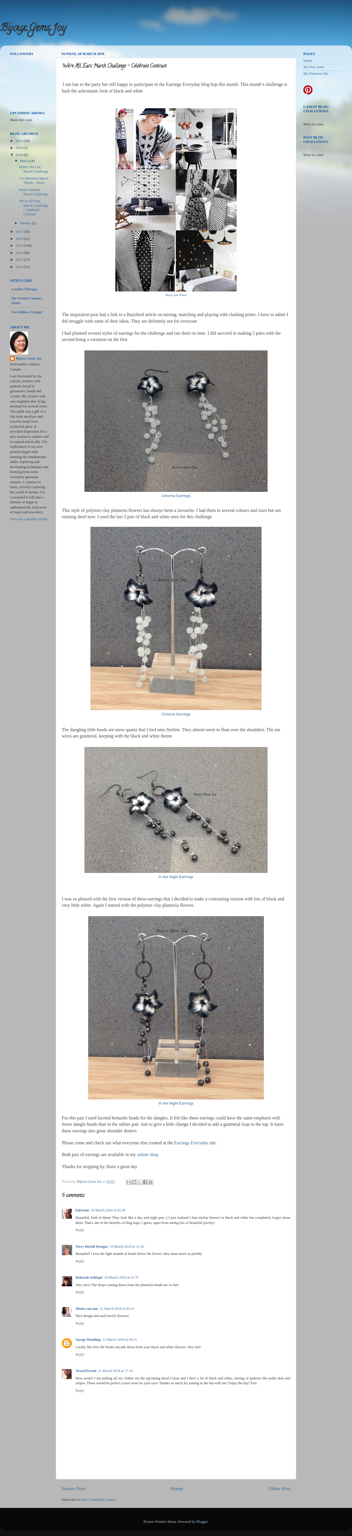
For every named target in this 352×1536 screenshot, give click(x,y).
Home (177, 1488)
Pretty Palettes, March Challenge (33, 192)
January (26, 223)
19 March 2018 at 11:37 (121, 1277)
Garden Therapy (24, 289)
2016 (19, 239)
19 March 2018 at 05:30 (108, 1210)
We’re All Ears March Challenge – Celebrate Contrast (33, 207)
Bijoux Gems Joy (33, 29)
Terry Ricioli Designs (92, 1247)
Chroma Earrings (176, 496)
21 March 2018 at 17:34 (115, 1371)
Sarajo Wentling (88, 1340)
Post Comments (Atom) (98, 1500)
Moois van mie (87, 1309)
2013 (19, 260)
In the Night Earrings (176, 877)
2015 (19, 246)
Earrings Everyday (191, 1142)
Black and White (176, 295)
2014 (19, 253)
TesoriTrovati (86, 1371)
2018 (19, 155)
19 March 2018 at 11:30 (127, 1247)
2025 (19, 141)
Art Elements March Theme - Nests (33, 180)
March (25, 161)
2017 (19, 232)
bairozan (82, 1210)
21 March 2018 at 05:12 (117, 1309)
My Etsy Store (313, 67)
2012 (19, 267)
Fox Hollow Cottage (26, 312)
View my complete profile (29, 519)
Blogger (202, 1522)
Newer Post (73, 1488)
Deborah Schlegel (89, 1277)
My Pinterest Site (315, 74)
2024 (19, 148)
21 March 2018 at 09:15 (119, 1340)
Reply (80, 1230)
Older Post (279, 1488)
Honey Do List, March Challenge (33, 169)
